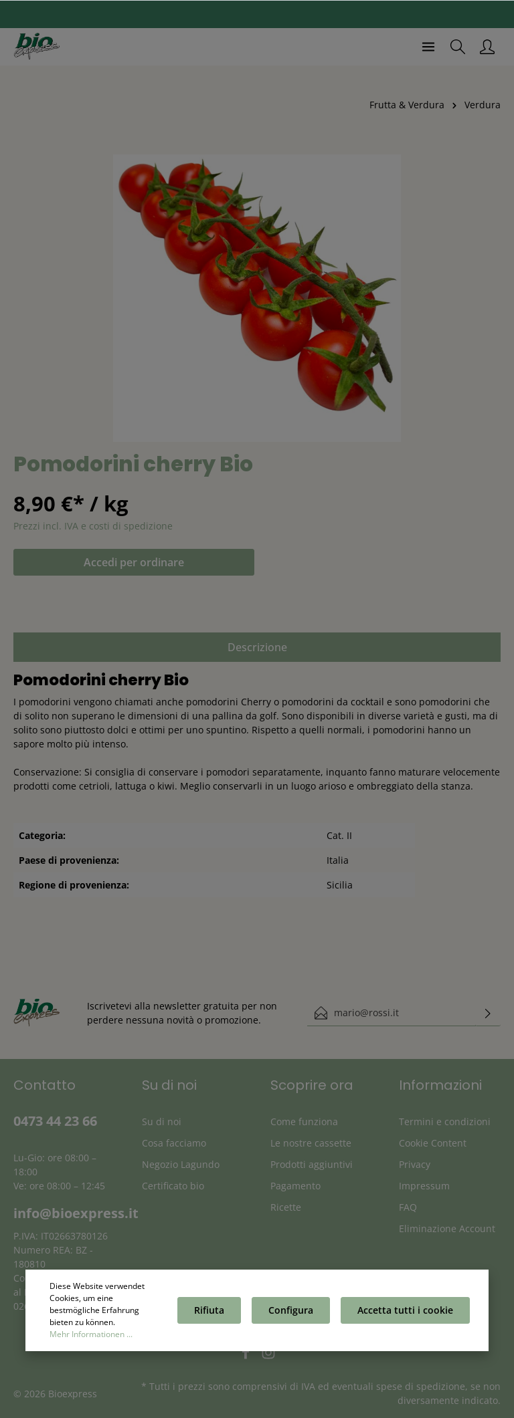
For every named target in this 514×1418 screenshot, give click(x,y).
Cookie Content (432, 1143)
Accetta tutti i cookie (405, 1310)
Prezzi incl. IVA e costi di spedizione (93, 525)
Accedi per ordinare (134, 562)
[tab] (257, 647)
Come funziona (304, 1121)
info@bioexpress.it (76, 1213)
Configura (290, 1310)
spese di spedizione (420, 1386)
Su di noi (161, 1121)
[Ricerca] (457, 46)
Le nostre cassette (310, 1143)
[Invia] (488, 1012)
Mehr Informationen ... (91, 1334)
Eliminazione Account (447, 1228)
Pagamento (295, 1185)
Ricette (285, 1207)
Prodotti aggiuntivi (311, 1164)
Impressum (424, 1185)
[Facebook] (247, 1356)
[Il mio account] (487, 46)
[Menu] (428, 46)
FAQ (408, 1207)
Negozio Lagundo (181, 1164)
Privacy (414, 1164)
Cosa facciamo (174, 1143)
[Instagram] (268, 1356)
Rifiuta (209, 1310)
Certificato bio (173, 1185)
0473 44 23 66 (55, 1121)
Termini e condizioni (445, 1121)
